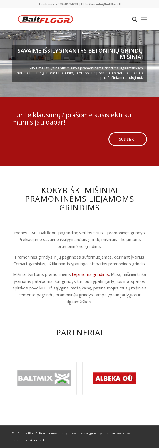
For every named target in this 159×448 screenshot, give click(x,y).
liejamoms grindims (90, 274)
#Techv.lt (37, 440)
